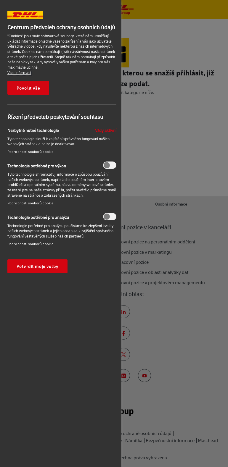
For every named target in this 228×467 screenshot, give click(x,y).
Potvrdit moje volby (37, 266)
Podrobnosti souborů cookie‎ (30, 151)
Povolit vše (28, 88)
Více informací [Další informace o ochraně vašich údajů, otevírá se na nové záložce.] (19, 72)
